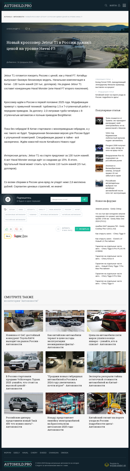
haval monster (55, 209)
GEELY (17, 453)
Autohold (8, 17)
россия (68, 209)
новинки (33, 214)
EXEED (43, 453)
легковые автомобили (49, 214)
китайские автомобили (71, 214)
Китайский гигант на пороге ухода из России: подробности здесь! (110, 94)
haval (21, 209)
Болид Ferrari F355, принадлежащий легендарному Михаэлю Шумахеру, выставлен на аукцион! (110, 83)
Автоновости (18, 17)
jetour (12, 209)
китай (77, 209)
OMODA (64, 453)
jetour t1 (31, 209)
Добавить (64, 229)
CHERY (34, 453)
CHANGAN (54, 453)
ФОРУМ (7, 453)
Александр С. (13, 29)
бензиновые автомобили (15, 214)
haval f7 (42, 209)
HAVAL (25, 453)
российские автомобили (15, 219)
